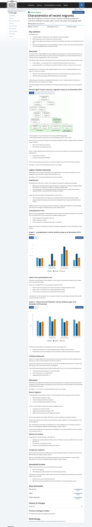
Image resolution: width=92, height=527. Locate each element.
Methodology (12, 33)
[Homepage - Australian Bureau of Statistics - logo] (12, 4)
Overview (11, 18)
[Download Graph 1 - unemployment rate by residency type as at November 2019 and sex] (79, 237)
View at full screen (49, 93)
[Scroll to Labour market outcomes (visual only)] (52, 170)
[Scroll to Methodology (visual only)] (42, 519)
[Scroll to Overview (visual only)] (38, 51)
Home (9, 9)
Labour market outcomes (14, 20)
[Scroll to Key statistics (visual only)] (42, 32)
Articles (10, 36)
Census (39, 5)
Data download (79, 12)
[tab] (31, 93)
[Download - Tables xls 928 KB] (78, 493)
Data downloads (12, 28)
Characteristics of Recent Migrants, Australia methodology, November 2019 (47, 521)
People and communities (25, 9)
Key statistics (12, 15)
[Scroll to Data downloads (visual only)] (44, 486)
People (17, 9)
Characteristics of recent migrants (38, 9)
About (66, 5)
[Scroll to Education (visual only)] (39, 380)
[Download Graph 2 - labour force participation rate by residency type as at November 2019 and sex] (79, 307)
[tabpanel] (56, 114)
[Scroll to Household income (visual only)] (46, 465)
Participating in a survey (52, 5)
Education (11, 23)
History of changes (13, 31)
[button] (81, 5)
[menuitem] (31, 5)
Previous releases (72, 27)
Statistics (31, 5)
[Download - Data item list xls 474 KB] (78, 489)
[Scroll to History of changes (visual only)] (46, 503)
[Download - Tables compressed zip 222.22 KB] (78, 497)
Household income (13, 26)
